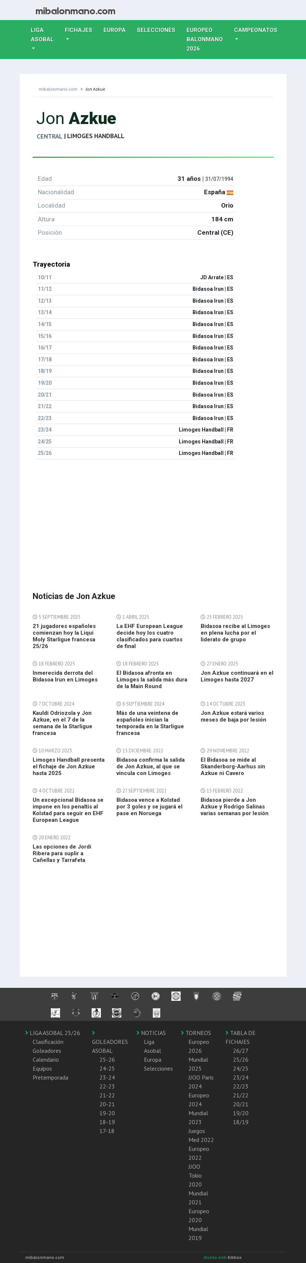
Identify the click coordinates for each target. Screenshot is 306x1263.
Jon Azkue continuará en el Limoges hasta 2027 (237, 676)
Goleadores (47, 1050)
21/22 (241, 1095)
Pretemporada (50, 1077)
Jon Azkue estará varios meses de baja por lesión (233, 716)
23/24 (241, 1077)
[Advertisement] (153, 517)
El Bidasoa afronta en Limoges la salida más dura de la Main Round (151, 680)
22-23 (107, 1086)
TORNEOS (196, 1032)
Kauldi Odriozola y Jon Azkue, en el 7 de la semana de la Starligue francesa (62, 723)
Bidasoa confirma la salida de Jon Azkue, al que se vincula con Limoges (150, 766)
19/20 (241, 1113)
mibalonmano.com (58, 89)
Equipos (42, 1068)
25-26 (107, 1059)
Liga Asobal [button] (42, 35)
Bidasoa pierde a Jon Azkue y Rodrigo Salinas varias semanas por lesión (235, 807)
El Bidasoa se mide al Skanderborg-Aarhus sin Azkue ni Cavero (233, 766)
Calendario (46, 1059)
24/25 (241, 1068)
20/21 (241, 1104)
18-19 (107, 1122)
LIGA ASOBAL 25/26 (52, 1032)
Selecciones (159, 29)
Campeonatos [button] (255, 30)
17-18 (107, 1131)
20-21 (107, 1104)
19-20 (107, 1113)
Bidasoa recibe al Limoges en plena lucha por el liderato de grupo (235, 633)
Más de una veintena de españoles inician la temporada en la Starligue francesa (150, 723)
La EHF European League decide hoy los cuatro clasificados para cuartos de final (149, 636)
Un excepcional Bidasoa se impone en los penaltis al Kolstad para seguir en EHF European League (68, 810)
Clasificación (48, 1041)
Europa (117, 29)
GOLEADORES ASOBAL (110, 1042)
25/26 (241, 1059)
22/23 (241, 1086)
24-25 (107, 1068)
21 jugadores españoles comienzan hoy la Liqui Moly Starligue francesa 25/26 (64, 636)
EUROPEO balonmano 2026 (207, 39)
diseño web (215, 1257)
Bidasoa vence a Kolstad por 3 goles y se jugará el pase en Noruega (149, 807)
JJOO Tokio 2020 (195, 1175)
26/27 (241, 1050)
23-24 (107, 1077)
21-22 (107, 1095)
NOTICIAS (151, 1032)
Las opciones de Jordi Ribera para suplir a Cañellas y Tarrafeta (62, 853)
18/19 (241, 1122)
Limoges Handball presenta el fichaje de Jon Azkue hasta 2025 (69, 766)
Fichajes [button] (78, 30)
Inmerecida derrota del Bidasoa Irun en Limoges (65, 676)
